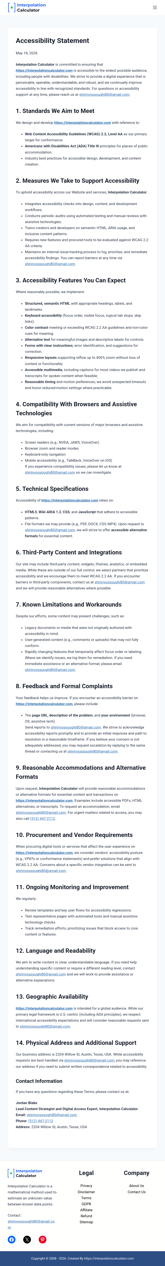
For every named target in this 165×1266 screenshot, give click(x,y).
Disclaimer (86, 1192)
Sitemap (86, 1222)
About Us (136, 1186)
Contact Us (136, 1192)
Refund (86, 1216)
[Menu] (155, 7)
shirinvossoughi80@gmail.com (104, 94)
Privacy (86, 1186)
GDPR (86, 1204)
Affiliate (86, 1210)
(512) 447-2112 (42, 818)
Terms (86, 1198)
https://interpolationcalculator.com (44, 70)
